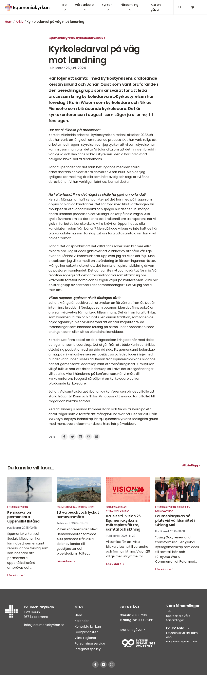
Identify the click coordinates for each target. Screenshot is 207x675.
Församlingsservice (90, 643)
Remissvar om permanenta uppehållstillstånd (23, 517)
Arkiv (19, 21)
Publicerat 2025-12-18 (22, 528)
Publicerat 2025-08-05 (72, 523)
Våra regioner (85, 637)
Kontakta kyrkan (88, 626)
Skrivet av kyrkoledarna (172, 508)
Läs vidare (15, 575)
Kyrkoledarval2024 (91, 38)
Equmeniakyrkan (62, 38)
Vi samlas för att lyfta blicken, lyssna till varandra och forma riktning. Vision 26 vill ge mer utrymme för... (128, 549)
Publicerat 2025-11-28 (120, 536)
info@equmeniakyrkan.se (44, 625)
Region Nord (86, 507)
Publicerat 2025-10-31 (170, 531)
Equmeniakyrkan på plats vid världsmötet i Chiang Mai (175, 520)
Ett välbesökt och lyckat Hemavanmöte (78, 514)
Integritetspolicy (87, 649)
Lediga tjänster (86, 632)
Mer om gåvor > (132, 629)
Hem (8, 21)
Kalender (82, 621)
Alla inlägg (190, 465)
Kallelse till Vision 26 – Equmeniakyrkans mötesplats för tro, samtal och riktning (125, 523)
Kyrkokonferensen (117, 510)
